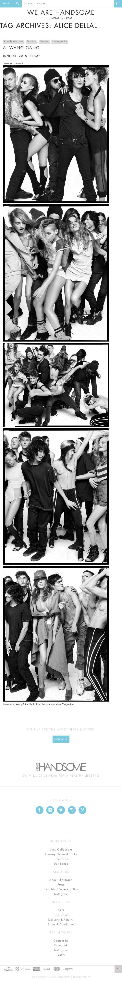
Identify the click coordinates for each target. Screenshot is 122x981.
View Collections (61, 849)
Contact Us (61, 941)
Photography (60, 41)
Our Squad (61, 864)
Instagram (61, 894)
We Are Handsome (61, 15)
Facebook (60, 945)
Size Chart (61, 915)
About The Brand (60, 880)
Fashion (31, 41)
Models (44, 41)
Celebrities (61, 859)
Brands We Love (13, 41)
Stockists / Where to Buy (61, 889)
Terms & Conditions (61, 924)
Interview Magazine (62, 704)
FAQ (61, 910)
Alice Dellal (29, 704)
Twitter (61, 955)
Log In (41, 4)
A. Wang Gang (21, 48)
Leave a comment (13, 63)
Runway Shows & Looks (61, 854)
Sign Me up (61, 739)
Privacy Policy (82, 977)
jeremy (34, 56)
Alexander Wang (13, 704)
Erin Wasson (43, 704)
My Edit (28, 4)
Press (60, 884)
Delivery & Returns (61, 920)
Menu (7, 4)
